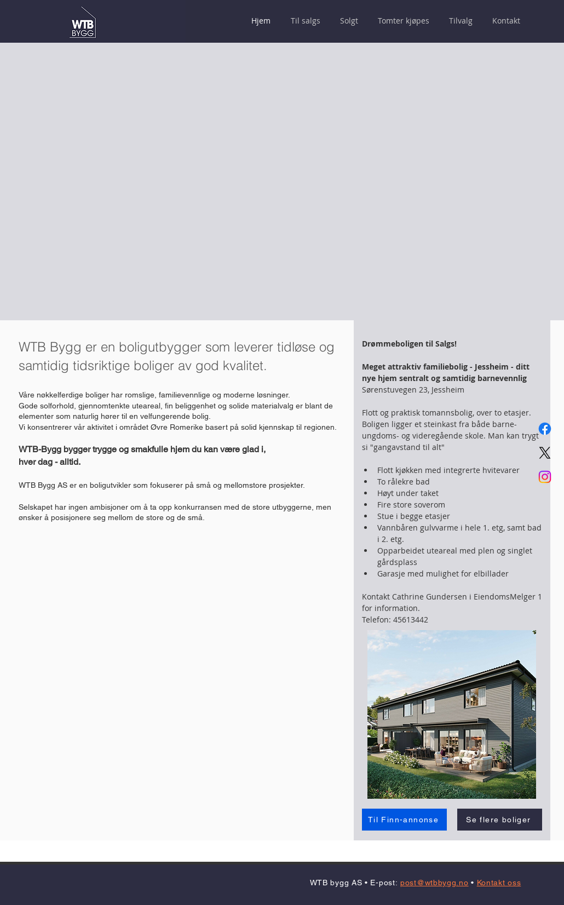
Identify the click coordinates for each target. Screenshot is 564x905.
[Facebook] (545, 428)
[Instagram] (545, 477)
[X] (545, 453)
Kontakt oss (499, 882)
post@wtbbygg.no (434, 882)
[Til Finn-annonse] (404, 820)
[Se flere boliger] (499, 820)
